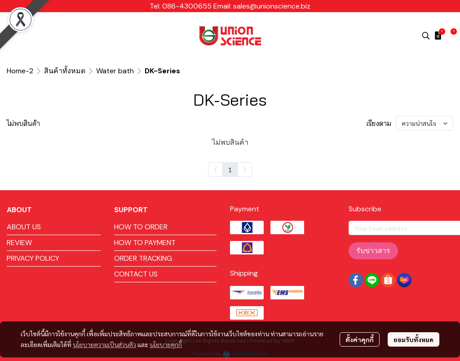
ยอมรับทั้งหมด (413, 339)
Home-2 (20, 71)
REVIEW (19, 242)
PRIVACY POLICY (33, 258)
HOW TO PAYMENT (145, 242)
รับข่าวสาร (373, 250)
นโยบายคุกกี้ (166, 344)
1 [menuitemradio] (230, 169)
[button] (426, 35)
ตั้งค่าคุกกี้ (359, 339)
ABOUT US (24, 227)
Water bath (115, 71)
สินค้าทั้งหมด (64, 71)
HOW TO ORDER (141, 227)
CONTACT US (136, 274)
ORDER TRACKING (143, 258)
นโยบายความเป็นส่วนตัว (104, 344)
